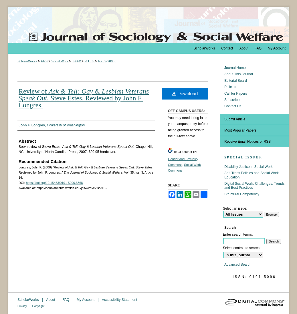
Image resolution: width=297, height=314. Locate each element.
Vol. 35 (89, 61)
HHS (44, 61)
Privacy (22, 306)
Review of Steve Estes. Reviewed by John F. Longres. (84, 98)
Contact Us (232, 106)
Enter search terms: (238, 234)
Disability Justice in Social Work (248, 167)
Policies (230, 87)
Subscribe (231, 100)
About (51, 300)
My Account (86, 300)
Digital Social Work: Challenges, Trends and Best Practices (254, 186)
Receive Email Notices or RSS (247, 142)
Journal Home (235, 68)
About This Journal (238, 74)
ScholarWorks (27, 61)
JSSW (77, 61)
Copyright (38, 306)
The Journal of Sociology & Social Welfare (148, 25)
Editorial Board (235, 81)
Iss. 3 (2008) (106, 61)
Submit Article (234, 119)
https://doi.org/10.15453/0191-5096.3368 (54, 182)
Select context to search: (241, 248)
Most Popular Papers (240, 130)
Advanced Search (238, 265)
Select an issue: (235, 208)
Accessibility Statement (119, 300)
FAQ (66, 300)
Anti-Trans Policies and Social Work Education (251, 175)
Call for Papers (235, 94)
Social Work (60, 61)
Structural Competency (241, 194)
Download (185, 93)
